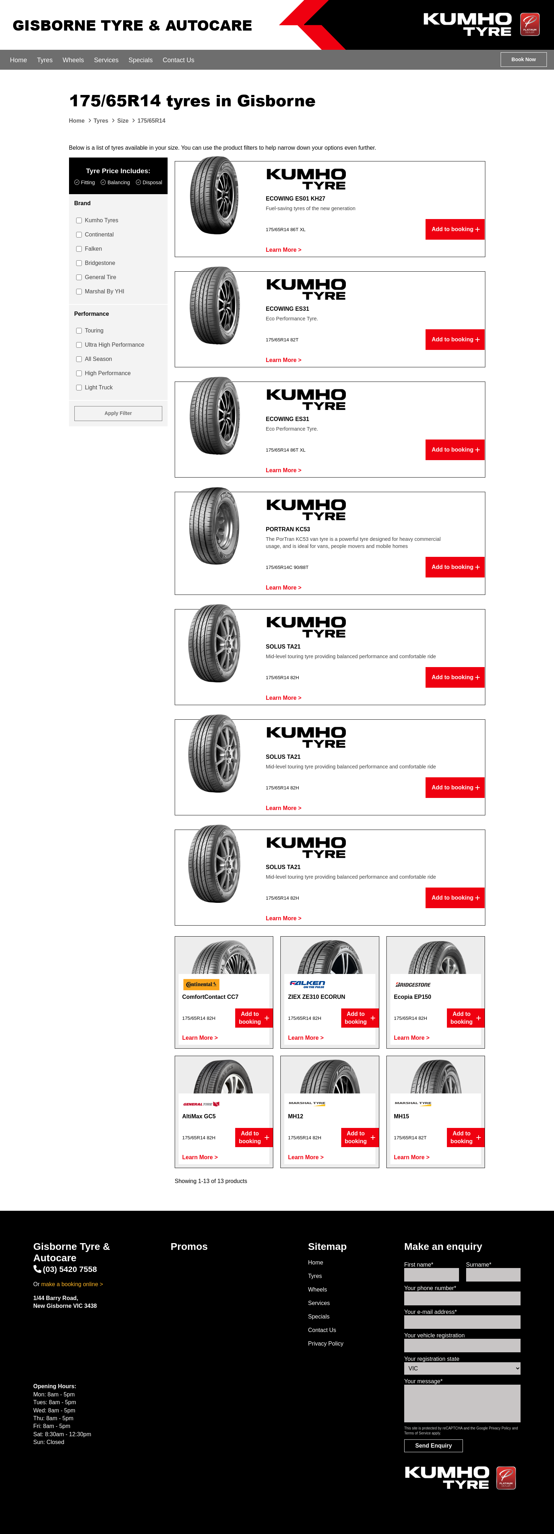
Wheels (73, 60)
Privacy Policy (326, 1344)
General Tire (100, 277)
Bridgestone (100, 263)
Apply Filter (118, 413)
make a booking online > (72, 1284)
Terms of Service (417, 1433)
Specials (140, 60)
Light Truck (99, 387)
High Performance (108, 373)
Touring (94, 330)
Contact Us (178, 60)
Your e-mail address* (430, 1312)
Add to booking (456, 229)
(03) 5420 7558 (65, 1269)
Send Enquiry (433, 1446)
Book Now (524, 59)
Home (18, 60)
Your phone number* (430, 1288)
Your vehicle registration (434, 1335)
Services (106, 60)
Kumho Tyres (101, 220)
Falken (93, 249)
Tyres (45, 60)
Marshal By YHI (105, 291)
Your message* (423, 1381)
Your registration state (431, 1359)
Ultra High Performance (114, 345)
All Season (98, 359)
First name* (418, 1265)
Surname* (478, 1265)
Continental (99, 234)
